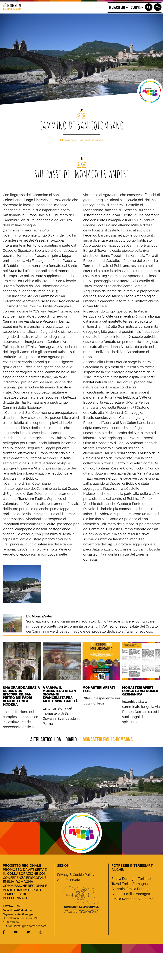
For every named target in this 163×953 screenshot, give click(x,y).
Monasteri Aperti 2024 (99, 689)
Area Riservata (68, 880)
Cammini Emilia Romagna (131, 889)
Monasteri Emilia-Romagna (81, 140)
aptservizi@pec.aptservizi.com (27, 925)
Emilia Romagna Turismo (131, 879)
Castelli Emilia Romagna (130, 894)
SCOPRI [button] (137, 7)
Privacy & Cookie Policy (75, 875)
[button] (148, 7)
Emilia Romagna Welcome (132, 899)
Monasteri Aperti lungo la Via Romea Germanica (140, 691)
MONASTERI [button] (118, 7)
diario (71, 739)
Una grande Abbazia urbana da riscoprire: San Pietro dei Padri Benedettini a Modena (21, 696)
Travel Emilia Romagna (129, 884)
